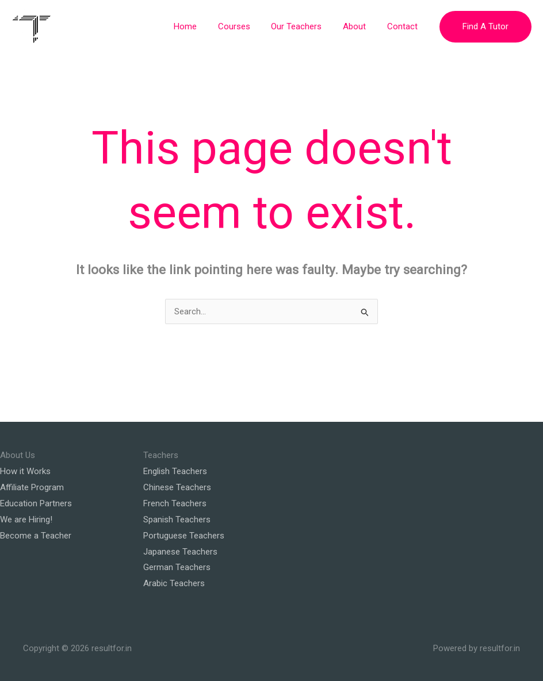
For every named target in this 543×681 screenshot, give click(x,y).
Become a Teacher (35, 535)
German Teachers (177, 567)
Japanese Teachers (180, 552)
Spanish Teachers (177, 519)
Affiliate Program (32, 487)
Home (202, 26)
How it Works (25, 471)
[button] (485, 27)
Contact (404, 26)
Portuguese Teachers (183, 535)
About (360, 26)
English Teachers (175, 471)
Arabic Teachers (174, 583)
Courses (247, 26)
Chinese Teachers (177, 487)
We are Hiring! (26, 519)
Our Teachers (306, 26)
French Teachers (175, 503)
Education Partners (36, 503)
